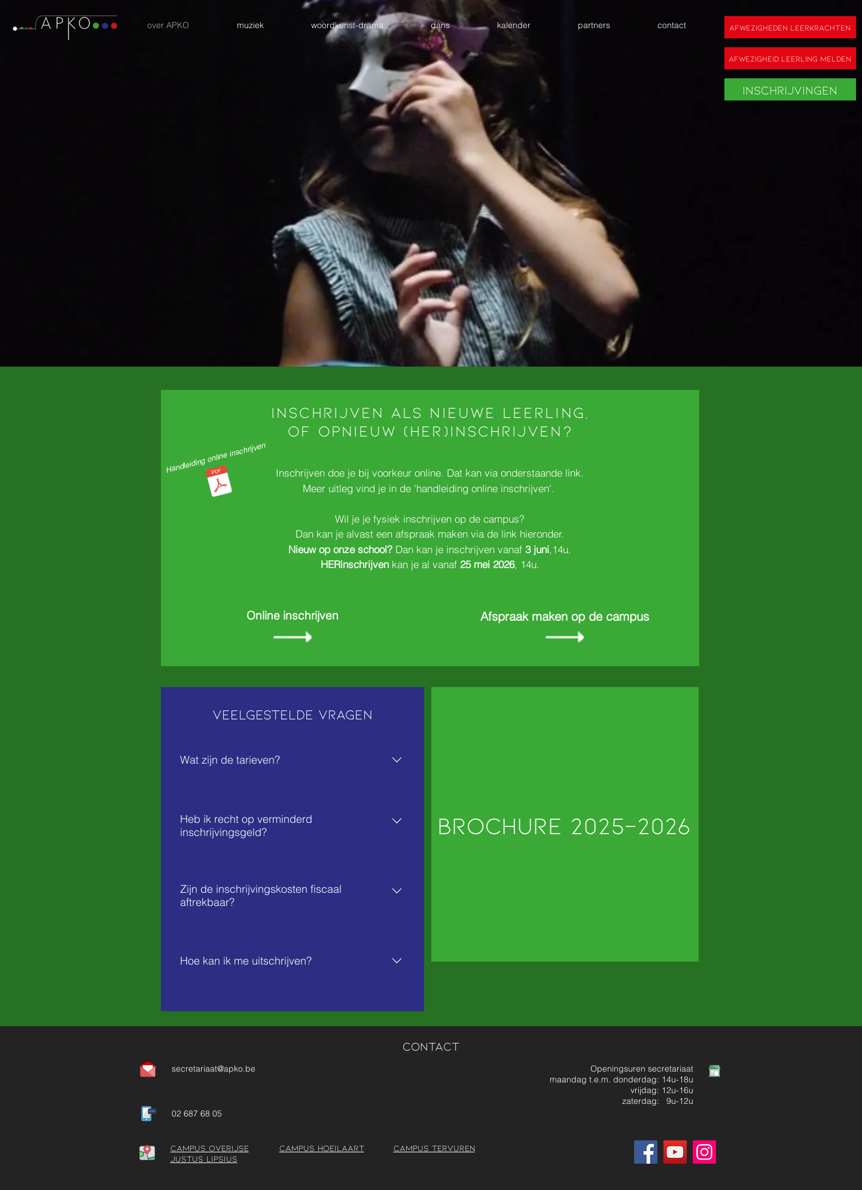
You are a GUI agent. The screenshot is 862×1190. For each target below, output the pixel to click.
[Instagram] (704, 1152)
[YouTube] (675, 1152)
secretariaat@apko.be (213, 1068)
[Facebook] (645, 1152)
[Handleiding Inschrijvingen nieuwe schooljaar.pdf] (218, 483)
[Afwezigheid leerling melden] (790, 58)
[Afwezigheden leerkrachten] (790, 27)
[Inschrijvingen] (790, 89)
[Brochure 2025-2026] (565, 824)
